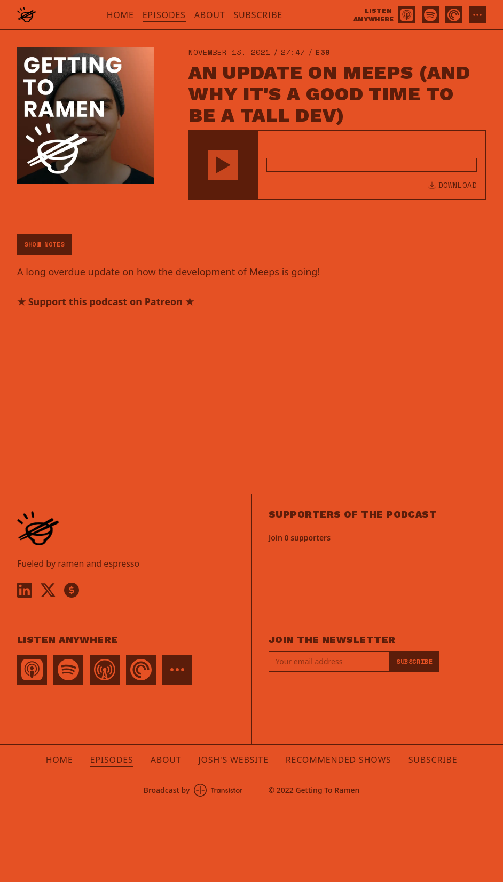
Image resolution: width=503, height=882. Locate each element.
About (209, 15)
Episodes (164, 15)
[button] (223, 165)
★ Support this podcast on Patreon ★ (105, 301)
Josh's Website (233, 760)
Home (120, 15)
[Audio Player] (337, 165)
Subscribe (257, 15)
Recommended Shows (338, 760)
